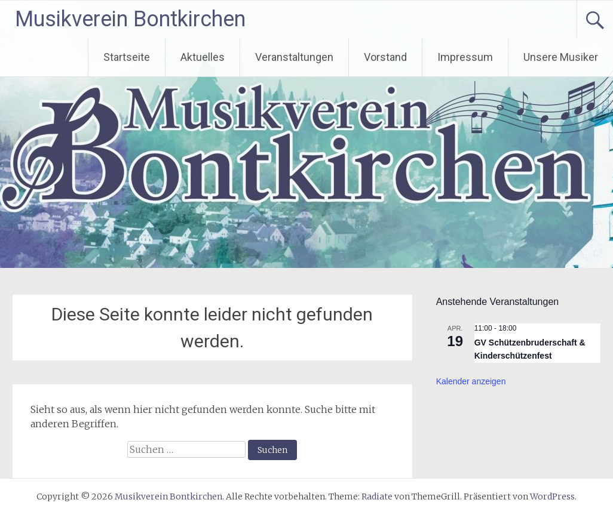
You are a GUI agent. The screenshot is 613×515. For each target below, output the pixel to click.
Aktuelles (202, 57)
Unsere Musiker (560, 57)
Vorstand (385, 57)
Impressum (465, 57)
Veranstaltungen (294, 57)
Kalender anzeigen (471, 381)
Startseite (126, 57)
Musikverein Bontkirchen (130, 19)
